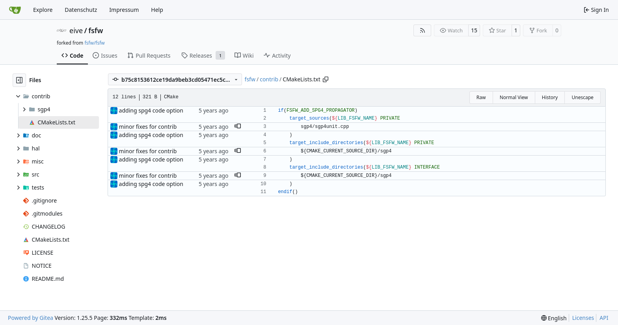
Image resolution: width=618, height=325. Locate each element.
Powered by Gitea (30, 317)
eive (76, 30)
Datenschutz (81, 9)
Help (157, 9)
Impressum (124, 9)
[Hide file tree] (19, 80)
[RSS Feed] (422, 30)
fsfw (95, 30)
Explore (42, 9)
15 (474, 30)
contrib (269, 79)
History (550, 97)
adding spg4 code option (151, 110)
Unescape (582, 97)
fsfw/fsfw (94, 42)
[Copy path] (325, 79)
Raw (481, 97)
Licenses (583, 317)
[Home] (15, 10)
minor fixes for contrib (148, 126)
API (603, 317)
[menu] (554, 318)
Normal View (514, 97)
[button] (238, 127)
